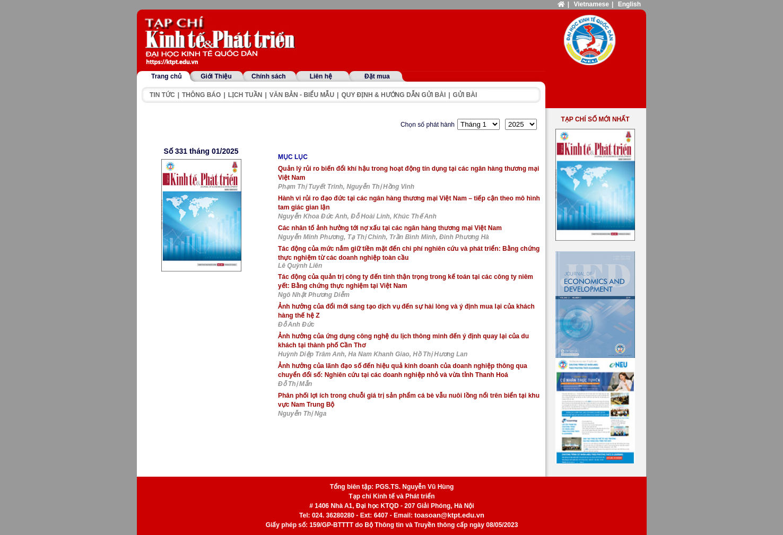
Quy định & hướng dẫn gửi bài (393, 95)
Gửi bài (465, 95)
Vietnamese (591, 4)
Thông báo (201, 95)
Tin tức (162, 95)
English (629, 4)
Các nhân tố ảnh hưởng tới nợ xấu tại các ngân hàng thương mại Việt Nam (390, 228)
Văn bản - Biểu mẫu (301, 95)
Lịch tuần (245, 95)
